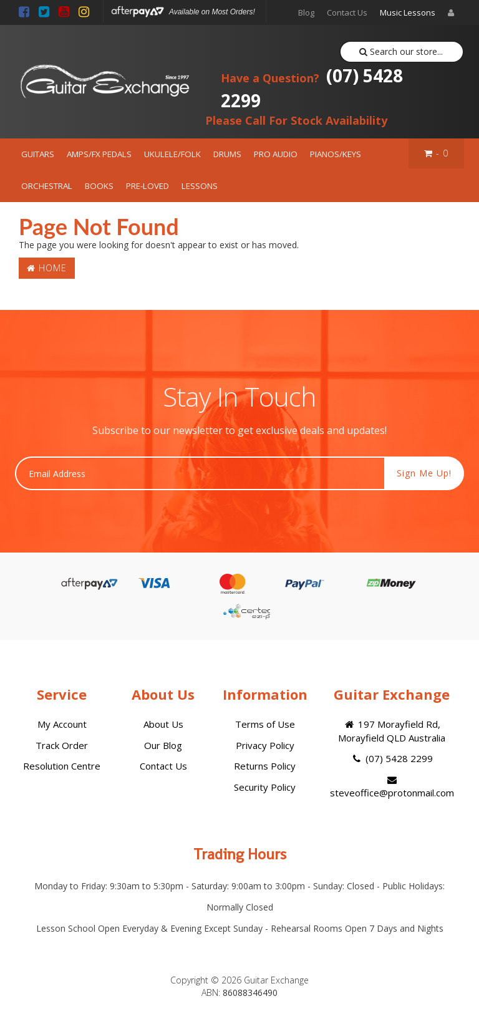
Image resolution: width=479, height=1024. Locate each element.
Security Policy (265, 787)
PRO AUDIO (276, 154)
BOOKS (99, 185)
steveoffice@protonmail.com (392, 787)
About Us (163, 724)
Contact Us (347, 12)
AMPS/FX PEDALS (99, 154)
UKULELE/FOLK (172, 154)
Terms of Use (265, 724)
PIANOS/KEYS (335, 154)
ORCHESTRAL (46, 185)
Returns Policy (265, 766)
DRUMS (227, 154)
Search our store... (401, 51)
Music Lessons (407, 12)
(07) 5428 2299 (312, 88)
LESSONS (199, 185)
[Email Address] (200, 473)
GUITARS (37, 154)
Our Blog (163, 745)
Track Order (62, 745)
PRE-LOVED (147, 185)
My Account (62, 724)
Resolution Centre (61, 766)
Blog (306, 12)
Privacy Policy (265, 745)
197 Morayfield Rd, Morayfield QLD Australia (391, 730)
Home (47, 268)
